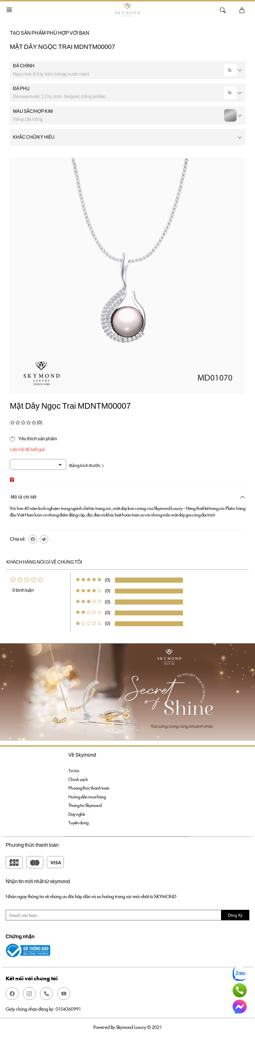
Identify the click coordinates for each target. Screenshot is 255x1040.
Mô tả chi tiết (24, 495)
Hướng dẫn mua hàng (88, 796)
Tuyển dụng (79, 823)
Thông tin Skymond (85, 805)
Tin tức (74, 769)
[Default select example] (38, 464)
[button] (33, 538)
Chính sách (78, 778)
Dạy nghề (77, 814)
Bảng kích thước (89, 464)
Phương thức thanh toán (89, 787)
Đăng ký (235, 915)
